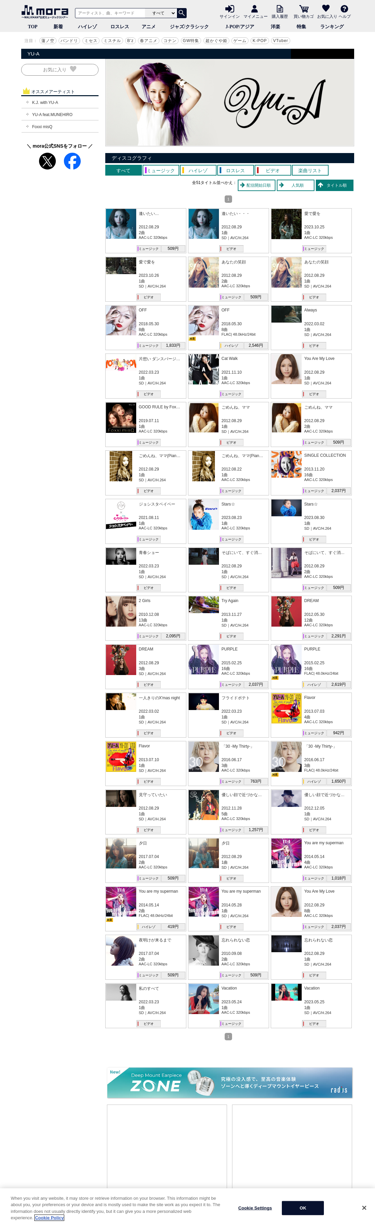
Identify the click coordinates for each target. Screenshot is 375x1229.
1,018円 (338, 878)
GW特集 (191, 40)
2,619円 (338, 684)
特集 (301, 26)
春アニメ (148, 40)
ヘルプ (345, 16)
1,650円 (338, 781)
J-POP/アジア (240, 26)
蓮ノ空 (47, 40)
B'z (130, 40)
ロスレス (119, 26)
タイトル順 (337, 185)
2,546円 (256, 345)
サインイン (230, 16)
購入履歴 (280, 16)
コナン (170, 40)
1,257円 (256, 829)
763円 (255, 781)
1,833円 (173, 345)
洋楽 (275, 26)
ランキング (332, 26)
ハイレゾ (87, 26)
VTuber (280, 40)
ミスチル (112, 40)
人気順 (298, 185)
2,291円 (338, 636)
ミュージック (149, 249)
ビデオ (231, 249)
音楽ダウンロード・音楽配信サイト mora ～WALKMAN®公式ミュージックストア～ (46, 11)
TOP (33, 26)
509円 (172, 248)
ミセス (91, 40)
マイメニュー (255, 16)
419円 (172, 926)
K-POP (260, 40)
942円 (338, 733)
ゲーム (240, 40)
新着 (58, 26)
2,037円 (338, 490)
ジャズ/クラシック (189, 26)
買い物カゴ (304, 16)
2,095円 (173, 636)
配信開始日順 (259, 185)
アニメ (149, 26)
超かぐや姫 (216, 40)
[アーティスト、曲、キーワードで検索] (109, 13)
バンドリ (69, 40)
